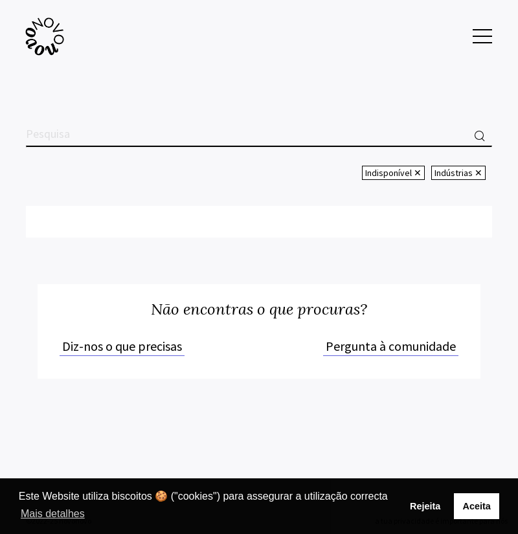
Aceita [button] (476, 506)
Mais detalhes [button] (53, 513)
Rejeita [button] (425, 506)
